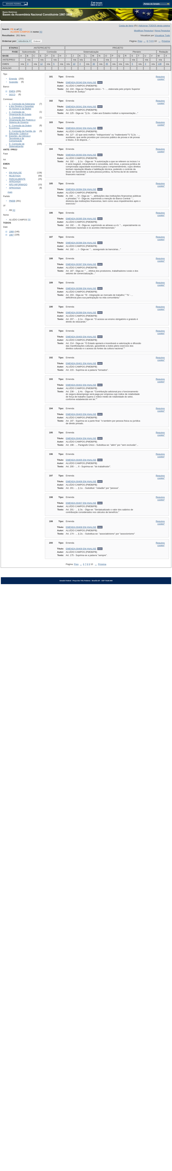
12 (41, 64)
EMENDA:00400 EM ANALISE (81, 336)
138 (160, 64)
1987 (11, 235)
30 (93, 64)
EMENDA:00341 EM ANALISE (81, 106)
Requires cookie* (160, 77)
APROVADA (15, 188)
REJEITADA (15, 176)
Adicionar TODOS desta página (154, 25)
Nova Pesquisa (162, 30)
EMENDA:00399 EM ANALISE (81, 312)
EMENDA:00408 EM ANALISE (81, 527)
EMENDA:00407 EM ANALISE (81, 503)
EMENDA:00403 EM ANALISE (81, 414)
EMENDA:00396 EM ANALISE (81, 242)
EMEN (12, 91)
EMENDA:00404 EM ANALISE (81, 438)
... (144, 41)
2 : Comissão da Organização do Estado (20, 113)
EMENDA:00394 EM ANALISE (81, 189)
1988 (11, 231)
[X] (20, 29)
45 (107, 64)
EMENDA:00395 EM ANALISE (81, 218)
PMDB (12, 201)
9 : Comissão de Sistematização (16, 145)
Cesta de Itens (126, 25)
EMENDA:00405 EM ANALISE (81, 460)
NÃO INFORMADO (18, 184)
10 (74, 64)
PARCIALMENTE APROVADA (17, 180)
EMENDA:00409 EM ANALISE (81, 548)
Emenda (13, 79)
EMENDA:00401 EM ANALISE (81, 363)
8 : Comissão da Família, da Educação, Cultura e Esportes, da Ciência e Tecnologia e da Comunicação (22, 136)
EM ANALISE (15, 172)
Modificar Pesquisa (143, 30)
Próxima (166, 41)
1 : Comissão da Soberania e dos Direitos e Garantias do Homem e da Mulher (22, 106)
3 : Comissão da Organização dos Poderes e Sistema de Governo (22, 120)
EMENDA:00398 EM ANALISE (81, 288)
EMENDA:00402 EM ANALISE (81, 385)
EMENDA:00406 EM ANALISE (81, 481)
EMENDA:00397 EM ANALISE (81, 264)
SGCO (12, 94)
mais (10, 192)
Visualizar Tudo (162, 35)
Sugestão (13, 82)
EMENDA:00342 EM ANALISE (81, 128)
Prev (140, 41)
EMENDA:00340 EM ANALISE (81, 82)
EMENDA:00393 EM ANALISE (81, 155)
